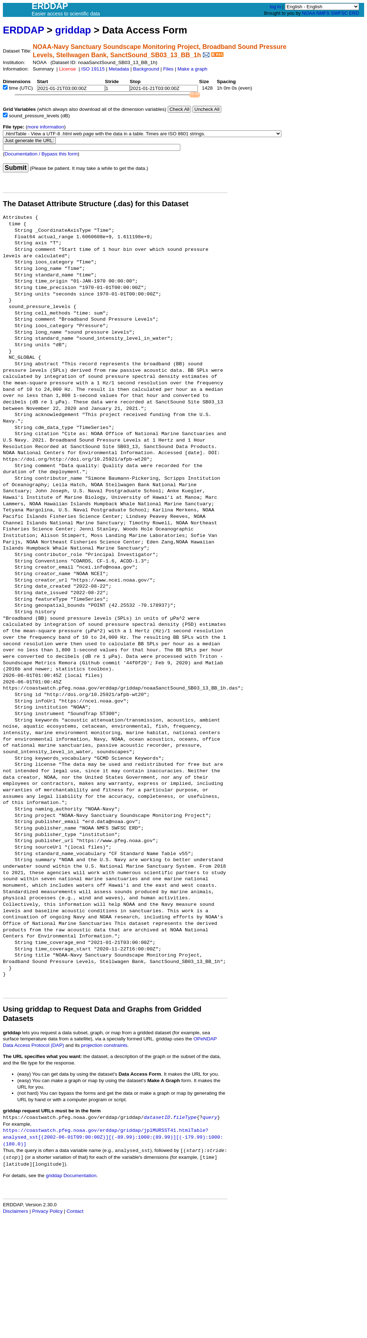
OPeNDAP (205, 1038)
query (210, 1117)
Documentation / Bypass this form (41, 154)
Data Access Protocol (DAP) (33, 1045)
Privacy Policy (47, 1211)
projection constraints (104, 1045)
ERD (354, 13)
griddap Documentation (71, 1175)
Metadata (119, 69)
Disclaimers (15, 1211)
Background (146, 69)
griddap (73, 30)
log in (275, 6)
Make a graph (192, 69)
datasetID (157, 1117)
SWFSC (339, 13)
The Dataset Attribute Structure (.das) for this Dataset (96, 204)
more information (45, 127)
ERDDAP (23, 30)
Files (168, 69)
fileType (184, 1117)
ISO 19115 (93, 69)
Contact (75, 1211)
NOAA (308, 13)
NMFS (323, 13)
